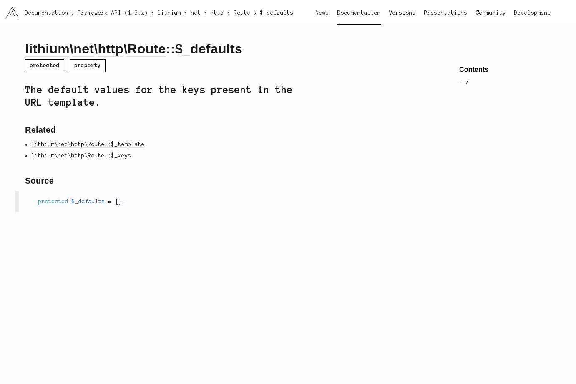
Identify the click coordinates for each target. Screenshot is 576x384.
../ (464, 82)
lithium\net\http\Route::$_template (88, 144)
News (322, 13)
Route (146, 48)
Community (491, 13)
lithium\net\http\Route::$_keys (81, 156)
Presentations (446, 13)
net (83, 48)
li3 (9, 10)
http (111, 48)
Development (532, 13)
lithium (47, 48)
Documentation (359, 13)
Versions (402, 13)
